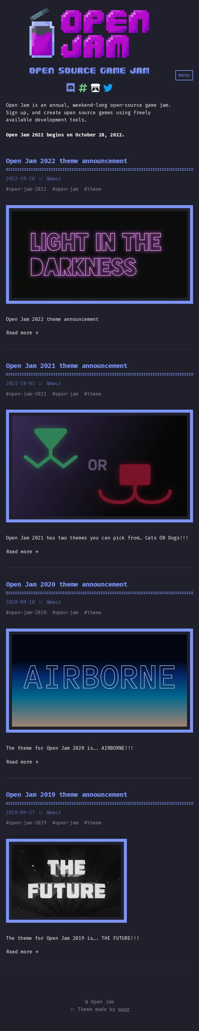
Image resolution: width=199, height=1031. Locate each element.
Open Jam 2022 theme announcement (66, 161)
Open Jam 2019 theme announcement (66, 794)
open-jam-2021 (28, 394)
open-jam (66, 189)
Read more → (22, 333)
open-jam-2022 (28, 189)
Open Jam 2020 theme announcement (66, 584)
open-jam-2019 (28, 823)
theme (94, 189)
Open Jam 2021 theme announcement (66, 366)
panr (124, 1009)
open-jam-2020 (28, 612)
